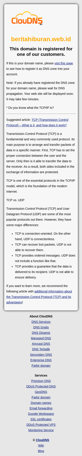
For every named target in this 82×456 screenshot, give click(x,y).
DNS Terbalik (41, 349)
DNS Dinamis (41, 333)
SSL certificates (41, 419)
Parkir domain (40, 365)
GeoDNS (41, 392)
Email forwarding (41, 408)
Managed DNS (41, 338)
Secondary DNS (41, 354)
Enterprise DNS (41, 360)
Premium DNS (41, 381)
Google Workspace (41, 414)
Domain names (41, 403)
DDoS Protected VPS (41, 424)
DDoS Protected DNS (41, 386)
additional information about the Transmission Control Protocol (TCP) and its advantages (39, 297)
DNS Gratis (41, 327)
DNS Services (41, 322)
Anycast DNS (41, 343)
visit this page (63, 63)
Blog (41, 451)
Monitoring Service (41, 430)
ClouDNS (42, 440)
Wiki (41, 445)
